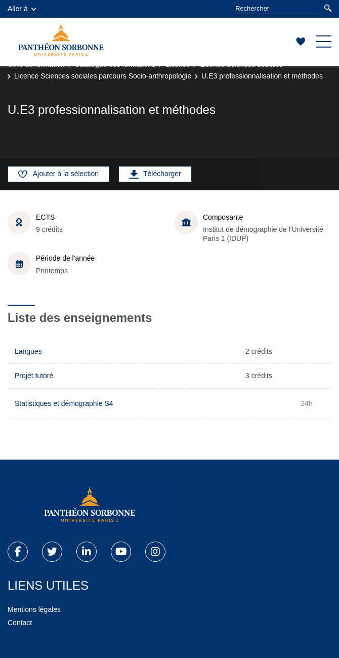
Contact (20, 623)
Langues (28, 351)
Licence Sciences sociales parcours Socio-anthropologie (102, 76)
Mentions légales (34, 609)
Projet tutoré (34, 376)
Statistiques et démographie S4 (64, 403)
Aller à (22, 9)
